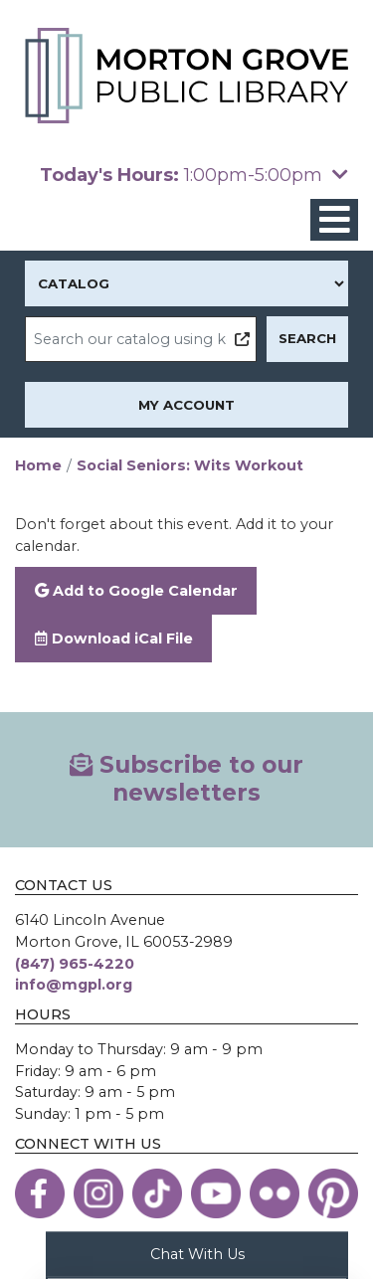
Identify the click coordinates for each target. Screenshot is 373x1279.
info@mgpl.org (73, 985)
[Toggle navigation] (334, 220)
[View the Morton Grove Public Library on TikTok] (157, 1193)
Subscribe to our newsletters (186, 779)
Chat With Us (197, 1253)
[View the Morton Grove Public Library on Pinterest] (333, 1193)
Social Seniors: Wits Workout (190, 465)
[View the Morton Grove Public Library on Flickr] (274, 1193)
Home (38, 465)
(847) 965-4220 (74, 964)
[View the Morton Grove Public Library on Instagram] (98, 1193)
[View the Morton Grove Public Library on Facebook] (40, 1193)
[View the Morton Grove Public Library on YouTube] (216, 1193)
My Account (186, 405)
